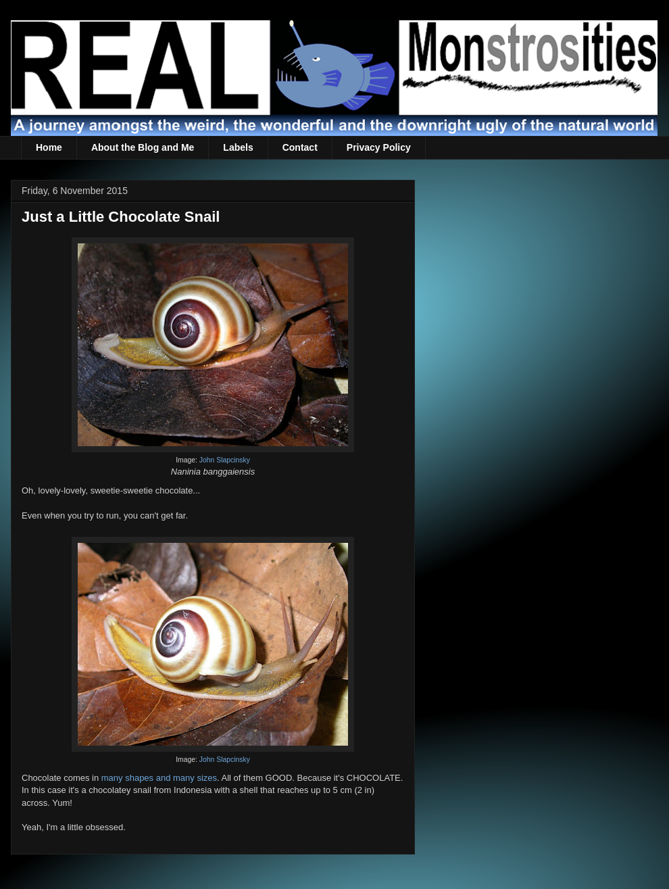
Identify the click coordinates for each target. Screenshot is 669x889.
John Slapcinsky (224, 460)
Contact (300, 147)
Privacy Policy (379, 147)
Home (49, 147)
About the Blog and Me (142, 147)
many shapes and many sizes (159, 778)
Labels (238, 147)
